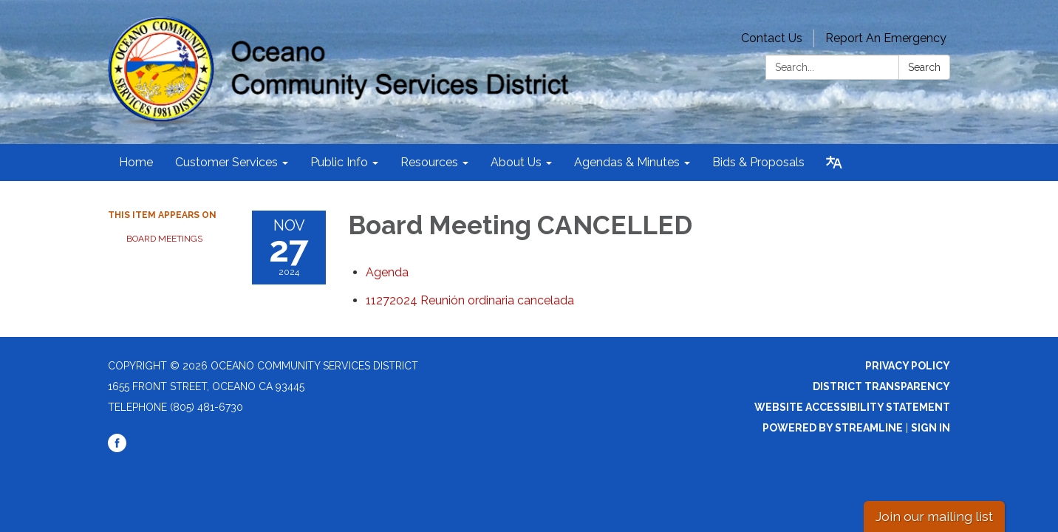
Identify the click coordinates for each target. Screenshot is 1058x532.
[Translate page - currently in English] (834, 162)
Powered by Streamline (832, 428)
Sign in (930, 428)
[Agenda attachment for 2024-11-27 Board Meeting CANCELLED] (387, 272)
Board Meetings (164, 238)
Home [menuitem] (136, 162)
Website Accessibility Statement (852, 407)
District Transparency (881, 386)
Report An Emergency (885, 38)
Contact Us (771, 38)
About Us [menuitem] (516, 162)
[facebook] (117, 448)
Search (924, 67)
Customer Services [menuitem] (226, 162)
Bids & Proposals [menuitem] (758, 162)
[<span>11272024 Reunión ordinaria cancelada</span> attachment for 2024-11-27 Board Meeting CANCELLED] (470, 300)
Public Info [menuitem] (339, 162)
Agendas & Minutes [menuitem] (627, 162)
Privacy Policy (907, 366)
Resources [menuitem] (429, 162)
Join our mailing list (934, 516)
